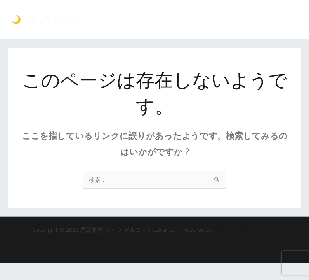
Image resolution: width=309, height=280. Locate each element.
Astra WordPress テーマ (245, 229)
